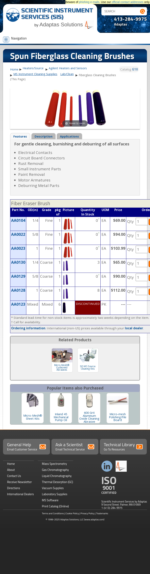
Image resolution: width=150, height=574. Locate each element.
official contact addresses (128, 2)
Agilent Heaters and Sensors (68, 68)
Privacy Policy (88, 513)
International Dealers (20, 494)
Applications (69, 136)
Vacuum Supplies (53, 488)
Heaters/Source (33, 68)
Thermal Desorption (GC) (57, 482)
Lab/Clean (67, 74)
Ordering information (28, 328)
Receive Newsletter (19, 482)
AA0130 (18, 262)
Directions (13, 488)
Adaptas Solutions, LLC (72, 519)
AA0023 (18, 248)
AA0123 (18, 304)
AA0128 (18, 290)
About (11, 469)
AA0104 (18, 220)
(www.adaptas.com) (94, 519)
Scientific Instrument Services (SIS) (57, 13)
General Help (26, 446)
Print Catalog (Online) (55, 506)
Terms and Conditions (53, 513)
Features (20, 136)
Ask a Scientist (74, 446)
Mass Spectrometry (54, 463)
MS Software (50, 500)
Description (43, 136)
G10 (135, 69)
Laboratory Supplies (54, 494)
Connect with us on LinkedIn (107, 466)
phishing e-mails (89, 2)
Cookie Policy (72, 513)
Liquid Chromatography (57, 476)
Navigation (15, 39)
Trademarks (102, 513)
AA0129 (18, 276)
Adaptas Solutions (66, 24)
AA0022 (18, 234)
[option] (32, 408)
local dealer (134, 328)
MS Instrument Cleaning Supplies (35, 74)
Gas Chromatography (55, 469)
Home (14, 69)
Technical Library (123, 446)
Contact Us (14, 476)
